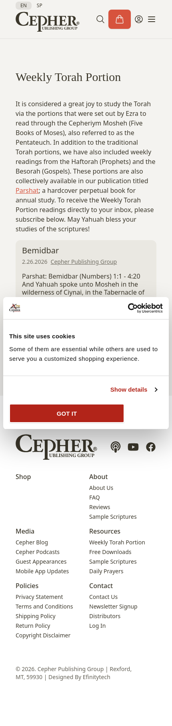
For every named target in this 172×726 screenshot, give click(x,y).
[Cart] (119, 19)
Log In (97, 625)
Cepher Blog (32, 542)
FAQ (94, 497)
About (98, 477)
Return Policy (33, 625)
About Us (101, 487)
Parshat (27, 190)
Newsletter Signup (113, 606)
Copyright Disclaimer (43, 635)
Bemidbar (40, 250)
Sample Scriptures (113, 516)
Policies (27, 586)
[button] (100, 19)
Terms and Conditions (44, 606)
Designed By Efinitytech (79, 677)
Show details (129, 389)
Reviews (99, 507)
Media (25, 531)
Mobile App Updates (42, 571)
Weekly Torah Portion (117, 542)
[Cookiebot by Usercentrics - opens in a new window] (128, 308)
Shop (23, 477)
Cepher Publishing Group (84, 261)
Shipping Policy (36, 616)
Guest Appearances (41, 561)
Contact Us (103, 597)
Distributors (104, 616)
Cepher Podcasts (38, 552)
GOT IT (67, 413)
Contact (101, 586)
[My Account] (139, 19)
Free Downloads (110, 552)
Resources (104, 531)
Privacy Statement (39, 597)
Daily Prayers (106, 571)
